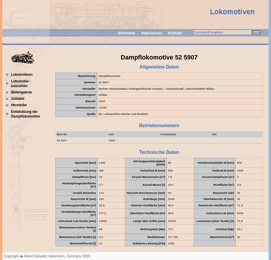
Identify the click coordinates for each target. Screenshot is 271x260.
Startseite (126, 33)
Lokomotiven (22, 75)
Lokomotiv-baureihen (20, 83)
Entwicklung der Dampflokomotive (25, 114)
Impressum (151, 33)
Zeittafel (17, 99)
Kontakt (175, 33)
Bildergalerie (21, 92)
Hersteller (19, 105)
